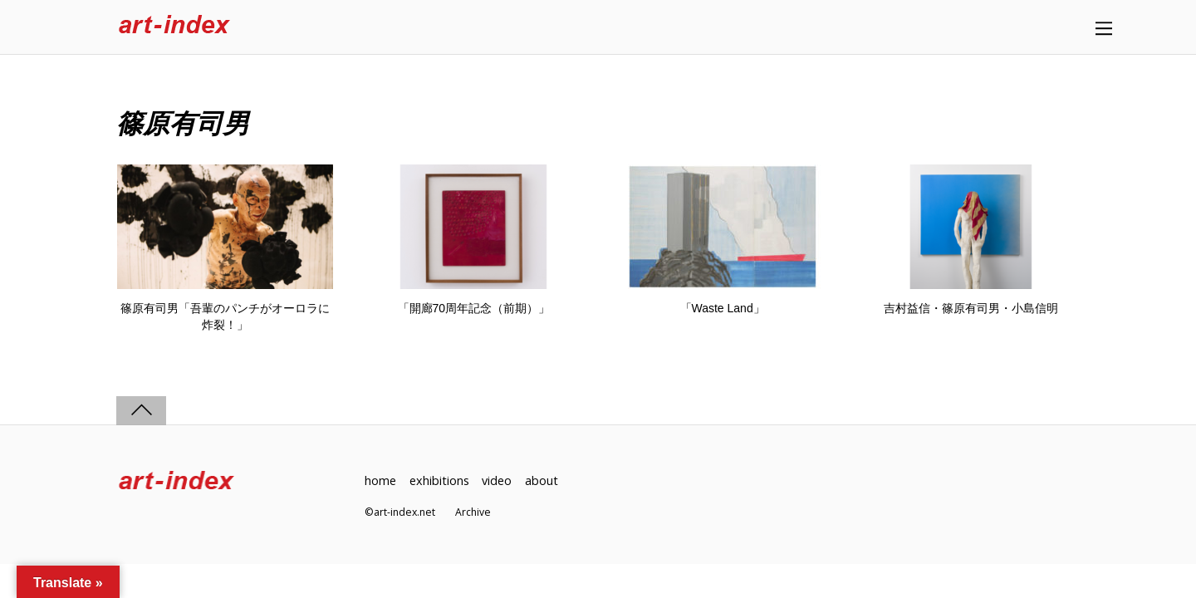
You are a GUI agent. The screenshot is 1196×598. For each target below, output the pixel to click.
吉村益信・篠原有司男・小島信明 (971, 308)
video (497, 480)
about (541, 480)
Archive (473, 512)
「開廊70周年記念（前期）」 (474, 308)
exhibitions (439, 480)
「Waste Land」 (722, 308)
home (380, 480)
